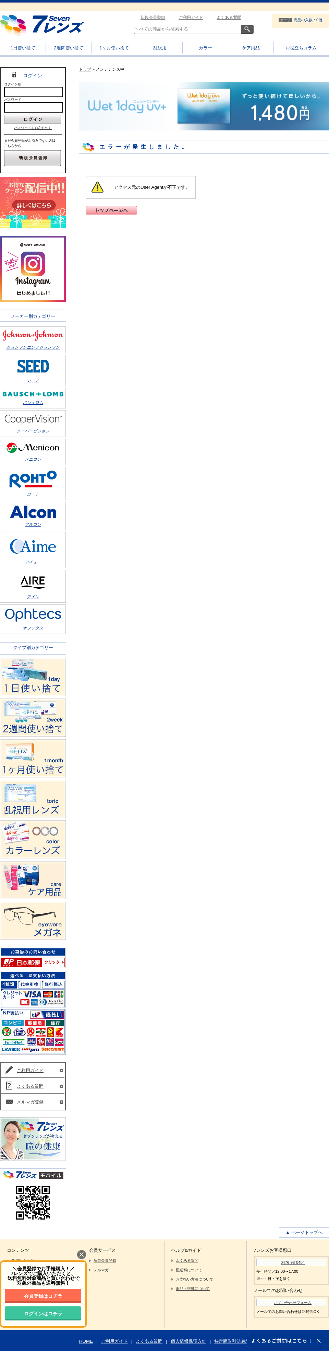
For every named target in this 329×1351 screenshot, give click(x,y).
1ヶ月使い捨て (114, 47)
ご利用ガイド (191, 17)
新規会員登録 (153, 17)
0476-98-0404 (293, 1262)
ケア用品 (251, 47)
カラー (205, 47)
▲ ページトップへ (303, 1232)
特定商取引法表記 (232, 1341)
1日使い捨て (23, 47)
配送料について (189, 1270)
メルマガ (101, 1270)
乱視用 (160, 47)
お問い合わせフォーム (293, 1303)
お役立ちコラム (301, 47)
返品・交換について (193, 1288)
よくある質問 (229, 17)
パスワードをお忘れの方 (33, 128)
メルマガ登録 (30, 1102)
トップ (85, 69)
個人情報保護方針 (188, 1341)
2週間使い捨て (68, 47)
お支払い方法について (195, 1279)
